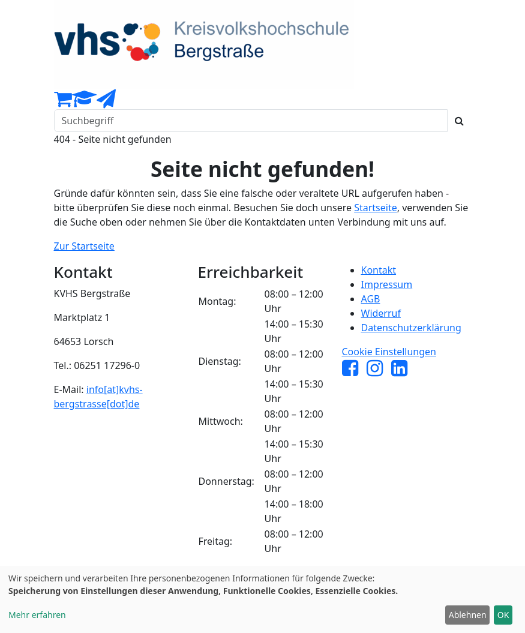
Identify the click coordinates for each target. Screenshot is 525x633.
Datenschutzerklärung (411, 327)
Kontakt (379, 270)
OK (503, 614)
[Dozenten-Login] (84, 102)
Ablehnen (468, 614)
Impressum (387, 284)
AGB (370, 298)
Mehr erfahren (37, 614)
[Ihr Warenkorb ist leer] (63, 102)
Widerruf (381, 313)
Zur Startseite (84, 246)
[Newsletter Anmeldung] (106, 102)
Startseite (375, 207)
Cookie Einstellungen (389, 351)
